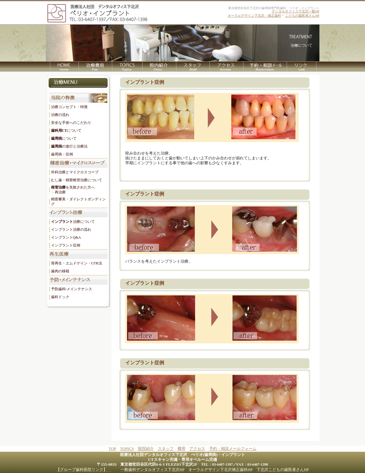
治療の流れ (60, 115)
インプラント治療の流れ (71, 229)
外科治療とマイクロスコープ (74, 172)
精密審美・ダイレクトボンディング (78, 201)
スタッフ (166, 448)
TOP (112, 448)
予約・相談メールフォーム (233, 448)
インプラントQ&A (66, 237)
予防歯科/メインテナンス (71, 289)
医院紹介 (146, 448)
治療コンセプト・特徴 (69, 107)
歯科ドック (60, 297)
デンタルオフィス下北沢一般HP (295, 11)
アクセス (197, 448)
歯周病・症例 (62, 154)
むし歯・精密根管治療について (76, 180)
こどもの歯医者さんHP (302, 15)
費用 (181, 448)
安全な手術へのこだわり (71, 123)
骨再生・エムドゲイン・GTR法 (76, 263)
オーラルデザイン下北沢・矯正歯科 (254, 15)
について (66, 130)
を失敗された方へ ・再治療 (73, 189)
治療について (73, 221)
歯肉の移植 (60, 271)
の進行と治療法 (69, 146)
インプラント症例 (65, 245)
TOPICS (127, 448)
